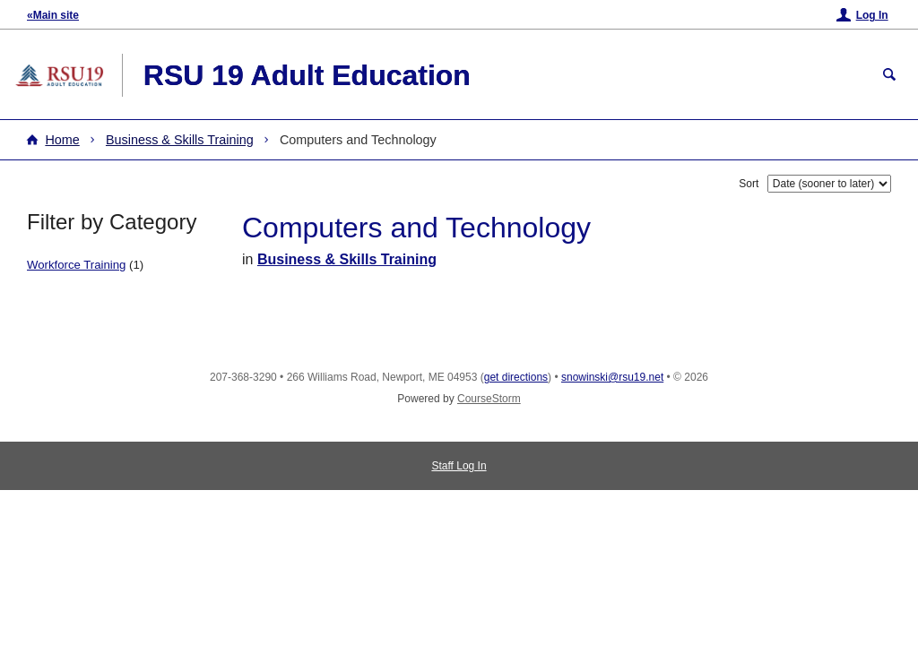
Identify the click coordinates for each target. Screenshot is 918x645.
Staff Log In (458, 466)
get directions (516, 377)
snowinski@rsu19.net (612, 377)
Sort (748, 183)
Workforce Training (76, 264)
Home (62, 140)
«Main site (53, 15)
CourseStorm (489, 398)
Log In (872, 15)
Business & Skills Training (180, 140)
